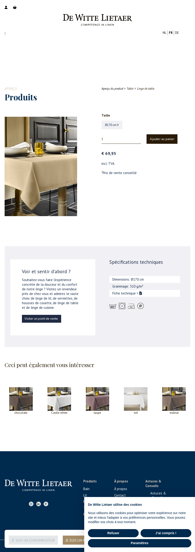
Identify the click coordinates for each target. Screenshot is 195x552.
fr (171, 33)
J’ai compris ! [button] (166, 533)
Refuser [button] (113, 533)
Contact (120, 495)
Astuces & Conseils (158, 495)
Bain (86, 489)
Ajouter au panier (162, 139)
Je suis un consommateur (33, 540)
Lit (85, 495)
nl (164, 33)
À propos (120, 489)
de (177, 33)
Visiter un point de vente (41, 319)
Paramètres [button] (139, 543)
